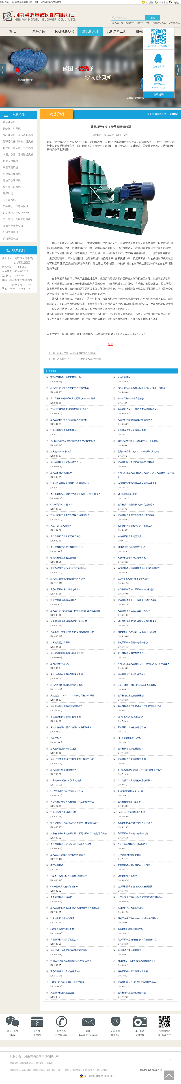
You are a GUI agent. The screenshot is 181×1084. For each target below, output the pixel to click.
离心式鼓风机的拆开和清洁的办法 (66, 377)
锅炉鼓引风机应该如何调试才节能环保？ (137, 621)
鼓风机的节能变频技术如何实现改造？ (136, 504)
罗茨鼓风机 (174, 22)
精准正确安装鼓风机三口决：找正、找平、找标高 (141, 388)
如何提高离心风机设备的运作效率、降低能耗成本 (74, 823)
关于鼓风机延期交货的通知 (131, 653)
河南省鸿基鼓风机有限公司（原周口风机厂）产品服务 (144, 663)
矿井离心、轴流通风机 (15, 206)
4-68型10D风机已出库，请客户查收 (67, 982)
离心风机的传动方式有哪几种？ (65, 971)
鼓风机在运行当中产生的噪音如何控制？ (69, 515)
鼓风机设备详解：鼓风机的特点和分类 (136, 589)
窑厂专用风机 (56, 865)
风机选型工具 (116, 31)
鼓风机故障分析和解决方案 (63, 812)
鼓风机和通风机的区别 (61, 473)
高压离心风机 (159, 22)
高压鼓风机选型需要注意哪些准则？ (135, 419)
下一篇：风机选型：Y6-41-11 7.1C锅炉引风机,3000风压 (75, 358)
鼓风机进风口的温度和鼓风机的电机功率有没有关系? (75, 908)
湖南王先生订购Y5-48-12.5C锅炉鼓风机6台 (138, 918)
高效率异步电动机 (13, 225)
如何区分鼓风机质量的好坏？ (132, 547)
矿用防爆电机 (10, 238)
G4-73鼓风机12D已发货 (61, 504)
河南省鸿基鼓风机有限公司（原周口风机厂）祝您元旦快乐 (78, 833)
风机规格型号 (64, 31)
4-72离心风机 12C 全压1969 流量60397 (68, 876)
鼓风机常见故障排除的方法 (63, 748)
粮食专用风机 (10, 161)
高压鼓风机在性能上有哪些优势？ (134, 833)
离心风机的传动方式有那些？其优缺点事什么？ (73, 801)
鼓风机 (115, 22)
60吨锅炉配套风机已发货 (129, 536)
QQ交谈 (176, 2)
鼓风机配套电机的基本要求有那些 (66, 685)
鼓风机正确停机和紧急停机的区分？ (67, 579)
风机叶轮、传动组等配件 (17, 212)
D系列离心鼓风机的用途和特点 (132, 844)
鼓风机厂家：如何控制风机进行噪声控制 (69, 388)
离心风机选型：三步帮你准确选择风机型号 (138, 409)
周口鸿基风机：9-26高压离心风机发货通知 (70, 844)
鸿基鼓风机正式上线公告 (62, 992)
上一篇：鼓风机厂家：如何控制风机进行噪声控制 (72, 353)
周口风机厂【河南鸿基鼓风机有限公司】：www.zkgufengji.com (30, 2)
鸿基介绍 (38, 31)
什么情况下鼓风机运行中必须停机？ (135, 780)
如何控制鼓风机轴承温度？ (63, 600)
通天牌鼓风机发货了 (60, 663)
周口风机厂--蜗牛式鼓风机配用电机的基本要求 (72, 398)
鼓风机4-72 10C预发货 (61, 451)
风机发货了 (55, 738)
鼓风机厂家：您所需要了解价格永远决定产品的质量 (75, 610)
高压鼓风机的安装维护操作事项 (65, 717)
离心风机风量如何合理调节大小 (65, 462)
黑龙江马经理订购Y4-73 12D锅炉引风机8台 (138, 451)
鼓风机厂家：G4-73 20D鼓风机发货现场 (137, 982)
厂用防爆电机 (10, 232)
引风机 (140, 22)
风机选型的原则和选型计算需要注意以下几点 (72, 759)
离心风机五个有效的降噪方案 (132, 557)
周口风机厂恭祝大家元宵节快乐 (65, 536)
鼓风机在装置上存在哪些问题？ (133, 992)
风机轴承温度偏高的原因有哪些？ (66, 706)
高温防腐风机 (10, 167)
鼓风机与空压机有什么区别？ (132, 695)
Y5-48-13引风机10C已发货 (130, 717)
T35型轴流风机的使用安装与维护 (133, 579)
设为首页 (150, 2)
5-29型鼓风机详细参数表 (129, 854)
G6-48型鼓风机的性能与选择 (64, 886)
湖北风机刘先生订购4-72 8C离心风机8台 (137, 632)
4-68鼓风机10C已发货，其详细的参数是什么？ (140, 770)
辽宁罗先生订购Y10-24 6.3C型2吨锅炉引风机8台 (141, 897)
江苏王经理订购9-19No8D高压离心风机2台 (138, 685)
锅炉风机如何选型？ (127, 876)
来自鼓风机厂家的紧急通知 (131, 908)
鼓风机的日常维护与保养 (62, 918)
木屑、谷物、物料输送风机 (18, 154)
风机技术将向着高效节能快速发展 (66, 674)
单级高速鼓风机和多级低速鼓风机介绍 (68, 621)
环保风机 (8, 193)
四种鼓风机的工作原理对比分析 (133, 971)
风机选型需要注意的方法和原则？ (134, 610)
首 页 (13, 31)
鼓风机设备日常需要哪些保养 (132, 759)
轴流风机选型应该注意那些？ (64, 557)
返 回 (110, 344)
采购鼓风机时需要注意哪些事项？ (134, 642)
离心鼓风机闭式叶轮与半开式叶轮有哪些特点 (139, 706)
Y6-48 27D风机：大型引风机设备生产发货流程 (72, 441)
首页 (149, 114)
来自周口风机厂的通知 (61, 897)
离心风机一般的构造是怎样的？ (133, 727)
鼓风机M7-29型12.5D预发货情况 (65, 780)
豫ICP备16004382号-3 (151, 1070)
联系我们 (49, 1063)
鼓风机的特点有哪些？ (61, 642)
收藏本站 (163, 2)
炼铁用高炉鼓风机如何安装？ (132, 674)
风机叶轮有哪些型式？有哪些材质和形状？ (71, 727)
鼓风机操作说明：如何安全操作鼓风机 (68, 419)
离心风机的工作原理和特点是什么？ (135, 823)
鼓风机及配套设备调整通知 (63, 430)
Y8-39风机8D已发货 (127, 494)
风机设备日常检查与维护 (129, 950)
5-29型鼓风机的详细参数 (62, 929)
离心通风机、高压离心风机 (18, 135)
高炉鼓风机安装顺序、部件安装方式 (135, 526)
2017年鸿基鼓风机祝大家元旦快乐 (66, 791)
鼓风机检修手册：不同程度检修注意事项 (137, 600)
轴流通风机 (9, 122)
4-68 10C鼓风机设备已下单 (130, 791)
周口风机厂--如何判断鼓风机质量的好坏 (137, 961)
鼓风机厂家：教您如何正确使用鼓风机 (136, 462)
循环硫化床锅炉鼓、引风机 (18, 141)
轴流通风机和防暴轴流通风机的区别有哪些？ (139, 568)
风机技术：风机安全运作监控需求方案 (68, 950)
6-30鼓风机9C (124, 377)
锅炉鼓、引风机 (12, 128)
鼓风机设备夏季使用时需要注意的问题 (136, 515)
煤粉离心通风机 (12, 180)
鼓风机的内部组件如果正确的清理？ (67, 854)
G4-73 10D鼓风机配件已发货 (131, 812)
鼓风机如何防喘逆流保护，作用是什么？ (69, 483)
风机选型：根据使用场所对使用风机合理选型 (72, 632)
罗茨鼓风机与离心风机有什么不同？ (135, 865)
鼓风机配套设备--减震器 (129, 801)
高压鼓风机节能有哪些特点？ (64, 939)
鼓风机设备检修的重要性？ (131, 748)
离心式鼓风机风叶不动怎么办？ (65, 589)
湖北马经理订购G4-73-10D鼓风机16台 (68, 568)
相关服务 (142, 31)
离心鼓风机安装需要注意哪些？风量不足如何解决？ (75, 494)
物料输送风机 (127, 22)
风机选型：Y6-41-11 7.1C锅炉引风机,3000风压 (72, 695)
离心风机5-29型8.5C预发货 (130, 929)
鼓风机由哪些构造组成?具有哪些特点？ (69, 409)
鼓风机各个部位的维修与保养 (132, 430)
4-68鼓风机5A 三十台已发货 (131, 398)
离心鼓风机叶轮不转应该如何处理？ (67, 653)
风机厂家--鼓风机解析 (60, 526)
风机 (148, 22)
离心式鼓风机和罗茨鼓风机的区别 (66, 547)
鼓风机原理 (90, 31)
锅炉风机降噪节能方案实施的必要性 (135, 886)
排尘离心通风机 (12, 174)
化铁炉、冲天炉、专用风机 (18, 148)
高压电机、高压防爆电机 (17, 219)
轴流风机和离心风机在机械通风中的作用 (137, 483)
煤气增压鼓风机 (12, 187)
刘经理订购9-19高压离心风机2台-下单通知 (138, 441)
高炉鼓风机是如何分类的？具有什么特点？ (138, 939)
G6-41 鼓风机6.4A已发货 (129, 738)
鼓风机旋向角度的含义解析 (63, 770)
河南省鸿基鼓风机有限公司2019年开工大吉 (71, 961)
